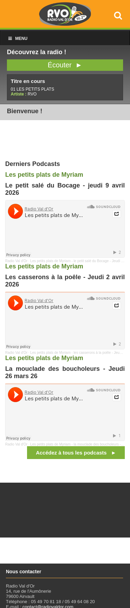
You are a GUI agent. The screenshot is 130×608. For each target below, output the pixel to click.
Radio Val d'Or (16, 261)
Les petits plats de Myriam (44, 174)
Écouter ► (65, 65)
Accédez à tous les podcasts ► (76, 453)
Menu (17, 38)
